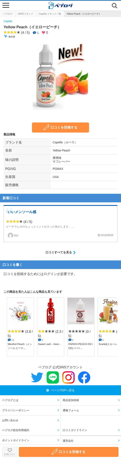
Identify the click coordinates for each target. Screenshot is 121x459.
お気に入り (10, 451)
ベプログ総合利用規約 (15, 430)
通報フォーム (71, 410)
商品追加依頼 (71, 400)
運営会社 (68, 440)
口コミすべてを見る (59, 252)
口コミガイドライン (75, 430)
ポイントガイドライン (15, 440)
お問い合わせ (10, 420)
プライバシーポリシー (15, 410)
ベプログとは (10, 400)
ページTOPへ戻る (60, 390)
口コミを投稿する (60, 127)
